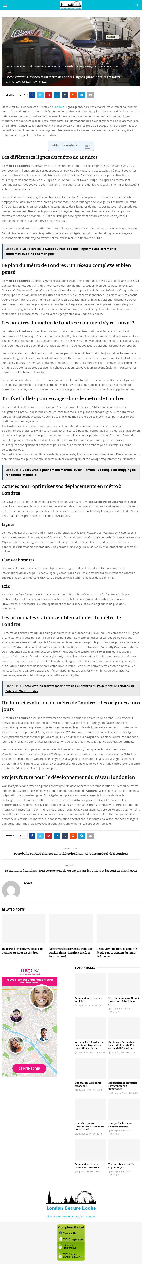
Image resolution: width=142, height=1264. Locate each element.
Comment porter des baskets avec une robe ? (88, 1165)
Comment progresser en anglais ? (88, 999)
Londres (9, 72)
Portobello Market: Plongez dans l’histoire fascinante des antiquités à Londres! (71, 853)
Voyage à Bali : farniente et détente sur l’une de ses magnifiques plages (89, 1045)
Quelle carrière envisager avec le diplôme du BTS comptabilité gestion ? (122, 1045)
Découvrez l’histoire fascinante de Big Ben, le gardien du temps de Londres (117, 952)
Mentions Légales (73, 1216)
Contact (90, 1216)
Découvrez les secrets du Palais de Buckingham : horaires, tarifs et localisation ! (71, 952)
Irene (11, 81)
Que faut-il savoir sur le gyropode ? (88, 1084)
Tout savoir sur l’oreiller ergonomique (122, 1165)
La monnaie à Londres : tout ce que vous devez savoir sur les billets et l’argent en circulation (71, 870)
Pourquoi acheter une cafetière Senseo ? (120, 1125)
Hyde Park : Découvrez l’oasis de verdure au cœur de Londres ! (22, 950)
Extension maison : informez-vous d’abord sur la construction (90, 1126)
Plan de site (54, 1216)
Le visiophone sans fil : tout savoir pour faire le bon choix (123, 1001)
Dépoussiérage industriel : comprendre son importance (123, 1085)
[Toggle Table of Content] (86, 146)
